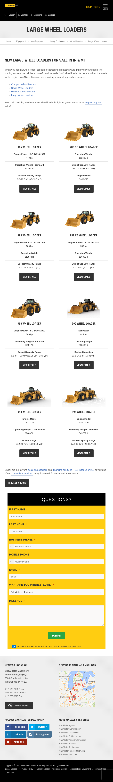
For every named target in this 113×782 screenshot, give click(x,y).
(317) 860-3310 (11, 696)
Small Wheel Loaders (22, 88)
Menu (105, 7)
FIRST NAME (17, 509)
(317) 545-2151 (92, 7)
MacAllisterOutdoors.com (70, 736)
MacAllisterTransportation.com (72, 751)
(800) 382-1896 (11, 693)
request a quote (93, 103)
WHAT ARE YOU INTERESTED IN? (30, 585)
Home (8, 42)
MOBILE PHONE (19, 555)
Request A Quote (17, 483)
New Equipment (38, 42)
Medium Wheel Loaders (23, 92)
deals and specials (37, 470)
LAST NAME (16, 524)
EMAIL (13, 570)
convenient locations (22, 474)
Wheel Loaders (76, 42)
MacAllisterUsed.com (68, 755)
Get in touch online (84, 470)
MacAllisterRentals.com (69, 747)
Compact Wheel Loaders (23, 84)
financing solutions (62, 470)
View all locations (19, 705)
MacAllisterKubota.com (69, 733)
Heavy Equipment (57, 42)
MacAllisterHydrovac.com (70, 729)
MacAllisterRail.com (67, 744)
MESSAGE (15, 601)
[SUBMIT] (56, 636)
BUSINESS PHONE (20, 540)
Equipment (21, 42)
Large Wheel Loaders (22, 95)
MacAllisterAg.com (67, 726)
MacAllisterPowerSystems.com (72, 740)
